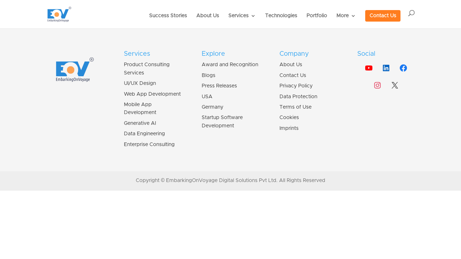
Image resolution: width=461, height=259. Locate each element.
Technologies (281, 15)
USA (207, 96)
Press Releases (219, 85)
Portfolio (316, 15)
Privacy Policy (296, 85)
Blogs (208, 75)
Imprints (289, 128)
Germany (212, 107)
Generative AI (140, 123)
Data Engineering (144, 133)
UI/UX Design (140, 83)
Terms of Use (295, 107)
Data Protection (298, 96)
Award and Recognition (230, 64)
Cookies (289, 117)
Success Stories (168, 15)
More (342, 15)
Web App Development (152, 94)
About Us (207, 15)
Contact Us (383, 15)
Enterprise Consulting (149, 144)
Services (238, 15)
